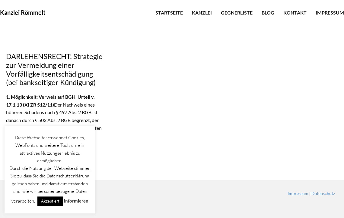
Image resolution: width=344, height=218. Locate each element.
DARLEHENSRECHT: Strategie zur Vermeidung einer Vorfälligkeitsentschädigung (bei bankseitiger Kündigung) (54, 69)
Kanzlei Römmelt (23, 12)
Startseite (169, 12)
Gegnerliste (237, 12)
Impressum (330, 12)
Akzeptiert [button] (50, 201)
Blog (268, 12)
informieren (76, 200)
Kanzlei (202, 12)
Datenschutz (323, 193)
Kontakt (295, 12)
